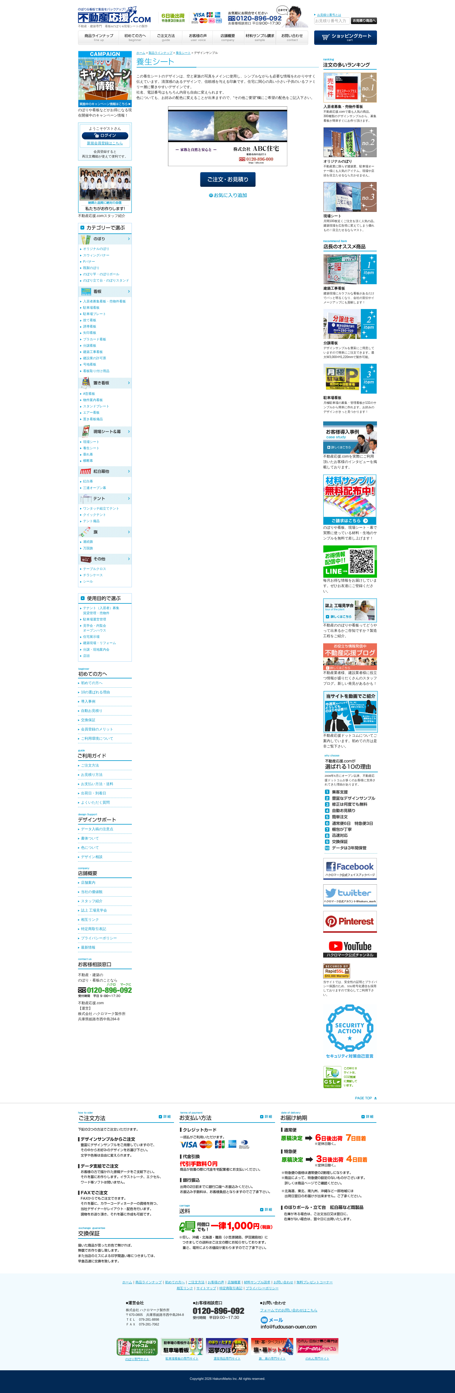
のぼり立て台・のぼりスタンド (106, 280)
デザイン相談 (92, 857)
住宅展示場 (91, 636)
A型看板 (89, 393)
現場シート (332, 216)
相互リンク (90, 920)
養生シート (183, 52)
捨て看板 (89, 320)
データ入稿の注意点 (97, 829)
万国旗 (88, 548)
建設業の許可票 (94, 358)
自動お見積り (92, 711)
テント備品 (91, 521)
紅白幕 (88, 481)
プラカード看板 (94, 339)
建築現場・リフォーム (99, 643)
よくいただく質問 (95, 802)
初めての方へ (92, 683)
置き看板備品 (93, 419)
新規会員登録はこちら (105, 143)
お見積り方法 (92, 775)
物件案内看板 (93, 400)
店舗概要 (234, 1282)
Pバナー (89, 261)
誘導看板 (89, 326)
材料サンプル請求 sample (260, 37)
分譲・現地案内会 (96, 649)
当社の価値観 (92, 892)
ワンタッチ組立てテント (101, 508)
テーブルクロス (94, 569)
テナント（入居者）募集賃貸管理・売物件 (101, 610)
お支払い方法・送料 (97, 784)
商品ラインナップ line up (98, 37)
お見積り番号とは (329, 14)
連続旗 (88, 541)
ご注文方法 (90, 765)
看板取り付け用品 (96, 371)
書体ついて (90, 838)
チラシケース (93, 575)
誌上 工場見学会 (94, 910)
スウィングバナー (96, 255)
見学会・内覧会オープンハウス (94, 628)
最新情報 (88, 947)
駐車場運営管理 (94, 619)
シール (88, 581)
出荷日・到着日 (93, 793)
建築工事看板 (334, 288)
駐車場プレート (94, 314)
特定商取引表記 (93, 929)
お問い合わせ (283, 1282)
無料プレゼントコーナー (315, 1282)
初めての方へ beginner (134, 37)
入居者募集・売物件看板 (343, 107)
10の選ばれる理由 (95, 692)
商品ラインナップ (148, 1282)
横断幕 (88, 460)
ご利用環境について (97, 738)
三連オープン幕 (94, 488)
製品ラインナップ (160, 52)
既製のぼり (91, 268)
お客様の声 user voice (197, 37)
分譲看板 (330, 343)
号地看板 (89, 364)
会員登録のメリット (97, 729)
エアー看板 (91, 412)
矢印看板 (89, 332)
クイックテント (94, 514)
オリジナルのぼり (337, 161)
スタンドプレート (96, 406)
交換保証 (88, 720)
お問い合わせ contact (292, 37)
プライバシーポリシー (99, 938)
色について (90, 847)
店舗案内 (88, 882)
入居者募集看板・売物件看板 (104, 301)
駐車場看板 (332, 398)
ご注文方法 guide (165, 37)
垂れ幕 (88, 454)
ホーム (140, 52)
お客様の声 (216, 1282)
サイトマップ (206, 1288)
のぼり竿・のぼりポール (101, 274)
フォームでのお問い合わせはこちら (288, 1310)
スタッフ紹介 (92, 901)
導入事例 (88, 701)
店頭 (86, 655)
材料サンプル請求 (257, 1282)
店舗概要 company (228, 37)
